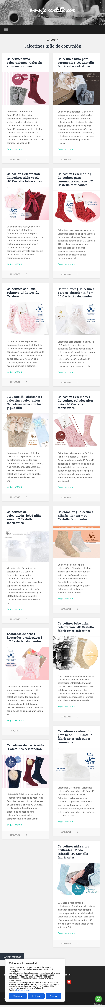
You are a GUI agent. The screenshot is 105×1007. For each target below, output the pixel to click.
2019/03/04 (66, 498)
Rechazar (36, 996)
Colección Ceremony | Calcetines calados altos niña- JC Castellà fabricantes (75, 403)
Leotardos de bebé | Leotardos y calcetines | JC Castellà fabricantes (24, 638)
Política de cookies (24, 990)
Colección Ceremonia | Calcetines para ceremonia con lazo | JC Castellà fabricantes (75, 179)
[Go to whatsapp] (98, 999)
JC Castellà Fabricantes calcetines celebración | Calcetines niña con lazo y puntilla (25, 402)
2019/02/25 (15, 620)
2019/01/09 (15, 732)
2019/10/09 (66, 159)
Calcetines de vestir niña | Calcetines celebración (25, 748)
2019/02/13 (66, 718)
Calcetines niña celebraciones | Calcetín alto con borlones (24, 62)
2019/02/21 (66, 610)
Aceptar (53, 996)
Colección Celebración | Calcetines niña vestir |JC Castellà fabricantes (24, 177)
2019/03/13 (15, 498)
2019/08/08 (15, 274)
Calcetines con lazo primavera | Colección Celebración (23, 293)
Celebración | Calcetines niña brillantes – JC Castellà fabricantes (75, 516)
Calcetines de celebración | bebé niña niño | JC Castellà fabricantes (24, 518)
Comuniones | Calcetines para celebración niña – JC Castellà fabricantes (76, 293)
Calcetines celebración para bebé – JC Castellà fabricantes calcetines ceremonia (75, 738)
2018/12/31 (66, 833)
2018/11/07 (15, 836)
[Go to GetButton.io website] (98, 1004)
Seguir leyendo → (16, 149)
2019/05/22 (15, 383)
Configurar (17, 996)
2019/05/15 (66, 383)
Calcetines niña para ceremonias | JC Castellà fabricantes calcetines (76, 62)
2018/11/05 (66, 945)
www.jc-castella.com (52, 9)
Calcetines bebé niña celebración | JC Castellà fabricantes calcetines (76, 628)
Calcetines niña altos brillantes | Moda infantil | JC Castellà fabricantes (73, 853)
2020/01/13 (15, 159)
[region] (35, 980)
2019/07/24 (66, 275)
